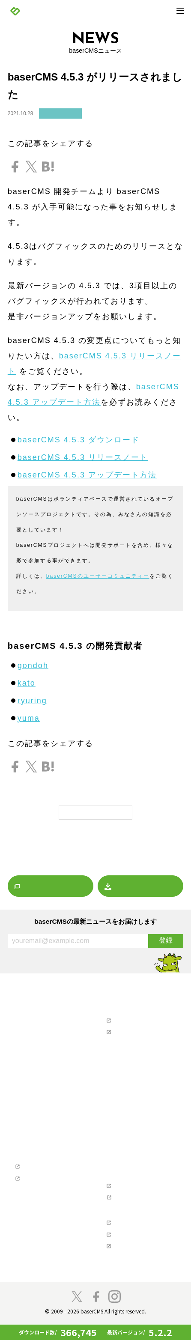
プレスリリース (32, 1039)
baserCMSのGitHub (129, 1193)
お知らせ (24, 1018)
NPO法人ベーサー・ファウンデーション (141, 1233)
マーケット (27, 1069)
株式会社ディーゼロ (129, 1249)
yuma (29, 718)
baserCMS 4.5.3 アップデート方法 (87, 475)
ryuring (32, 700)
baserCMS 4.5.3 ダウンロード (79, 440)
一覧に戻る (96, 812)
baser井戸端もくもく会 (42, 1259)
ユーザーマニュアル (129, 1032)
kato (27, 683)
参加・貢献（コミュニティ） (44, 1199)
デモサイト (27, 1137)
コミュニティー (128, 576)
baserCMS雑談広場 (124, 1275)
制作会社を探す (118, 1056)
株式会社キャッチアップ (135, 1261)
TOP (13, 994)
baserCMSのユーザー (76, 576)
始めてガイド (30, 1127)
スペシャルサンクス (38, 1269)
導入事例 (24, 1147)
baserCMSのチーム (37, 1229)
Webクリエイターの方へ (38, 1161)
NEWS (16, 1008)
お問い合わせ (121, 1042)
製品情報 (19, 1097)
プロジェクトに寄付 (38, 1239)
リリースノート (60, 114)
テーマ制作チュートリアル (46, 1185)
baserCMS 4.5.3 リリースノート (83, 457)
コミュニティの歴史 (38, 1219)
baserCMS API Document (136, 1205)
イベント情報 (30, 1048)
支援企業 (110, 1219)
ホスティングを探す (124, 1070)
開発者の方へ (30, 1249)
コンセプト (27, 1209)
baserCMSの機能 (35, 1116)
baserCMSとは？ (35, 1107)
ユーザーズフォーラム (132, 1020)
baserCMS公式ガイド (40, 1173)
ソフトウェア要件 (126, 1171)
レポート (24, 1059)
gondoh (33, 665)
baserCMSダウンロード (129, 1083)
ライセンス (118, 1181)
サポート (110, 1008)
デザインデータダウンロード (140, 1093)
